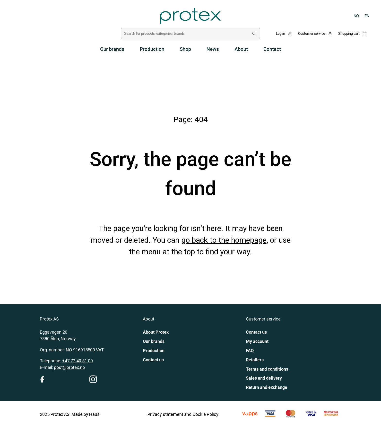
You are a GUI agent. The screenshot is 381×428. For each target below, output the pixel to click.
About (241, 49)
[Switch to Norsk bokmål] (356, 16)
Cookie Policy (205, 414)
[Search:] (254, 33)
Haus (94, 414)
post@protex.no (69, 367)
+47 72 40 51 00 (77, 360)
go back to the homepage (224, 240)
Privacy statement (165, 414)
